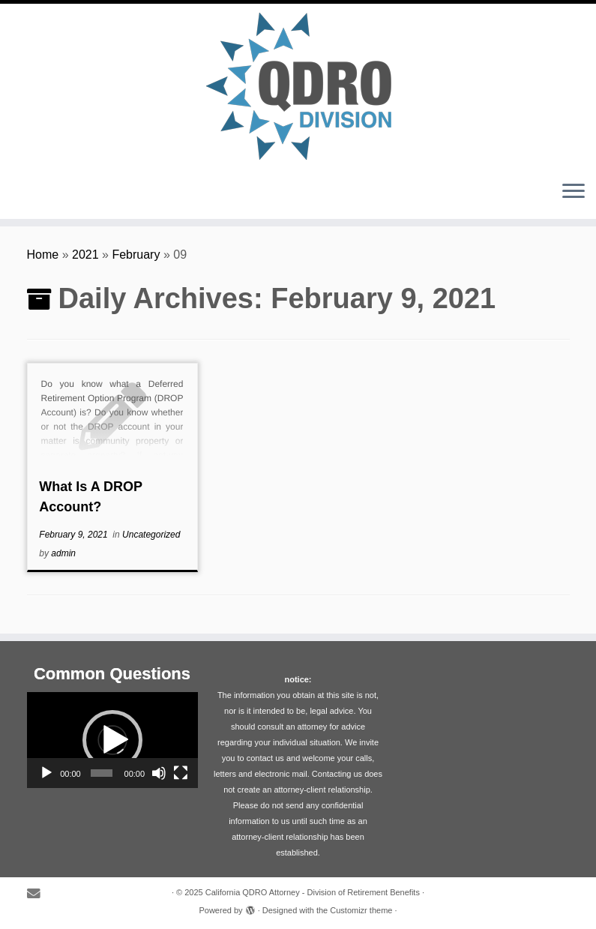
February (136, 254)
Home (43, 254)
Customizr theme (361, 910)
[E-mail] (38, 894)
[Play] (46, 773)
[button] (112, 740)
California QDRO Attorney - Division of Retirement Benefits (312, 892)
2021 (85, 254)
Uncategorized (151, 534)
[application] (112, 740)
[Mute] (158, 773)
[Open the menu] (573, 192)
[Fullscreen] (180, 773)
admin (63, 553)
